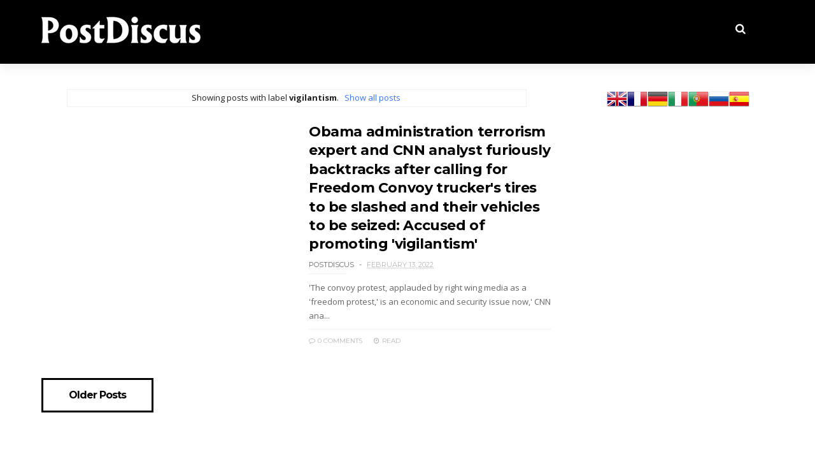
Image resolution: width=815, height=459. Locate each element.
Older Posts (97, 395)
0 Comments (335, 341)
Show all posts (372, 97)
